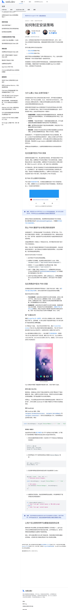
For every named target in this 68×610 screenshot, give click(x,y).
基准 (30, 1)
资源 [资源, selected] (22, 1)
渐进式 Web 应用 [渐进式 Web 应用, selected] (20, 9)
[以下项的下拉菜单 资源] (25, 2)
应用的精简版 (53, 333)
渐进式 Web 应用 (38, 20)
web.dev (27, 20)
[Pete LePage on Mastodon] (54, 33)
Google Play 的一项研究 (34, 318)
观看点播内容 (42, 15)
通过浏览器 (31, 50)
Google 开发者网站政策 (48, 546)
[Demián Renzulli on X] (32, 33)
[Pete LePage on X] (49, 33)
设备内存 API (35, 517)
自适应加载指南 (42, 517)
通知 (34, 9)
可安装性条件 (34, 182)
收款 (29, 9)
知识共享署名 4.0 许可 (45, 544)
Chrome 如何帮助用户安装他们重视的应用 (45, 213)
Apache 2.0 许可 (25, 546)
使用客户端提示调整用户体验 (54, 517)
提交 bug (25, 604)
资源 (3, 6)
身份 (11, 9)
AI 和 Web (4, 9)
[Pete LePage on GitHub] (52, 33)
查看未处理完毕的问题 (28, 606)
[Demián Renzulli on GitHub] (34, 33)
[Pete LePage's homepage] (56, 33)
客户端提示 (39, 432)
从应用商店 (31, 53)
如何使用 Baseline (39, 1)
